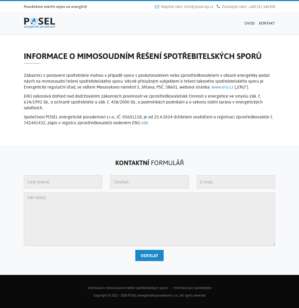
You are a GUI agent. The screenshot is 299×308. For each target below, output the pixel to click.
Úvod (249, 23)
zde (144, 122)
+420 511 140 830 (261, 6)
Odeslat (149, 255)
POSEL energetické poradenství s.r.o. (153, 295)
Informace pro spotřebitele (192, 288)
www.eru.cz (222, 87)
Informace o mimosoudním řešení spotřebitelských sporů (128, 288)
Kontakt (267, 23)
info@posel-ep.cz (198, 6)
